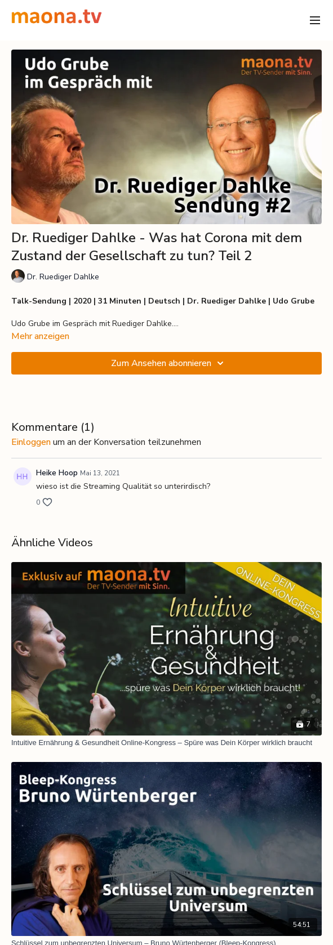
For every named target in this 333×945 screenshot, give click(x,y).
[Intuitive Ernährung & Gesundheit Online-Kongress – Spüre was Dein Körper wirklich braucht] (166, 742)
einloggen (31, 442)
